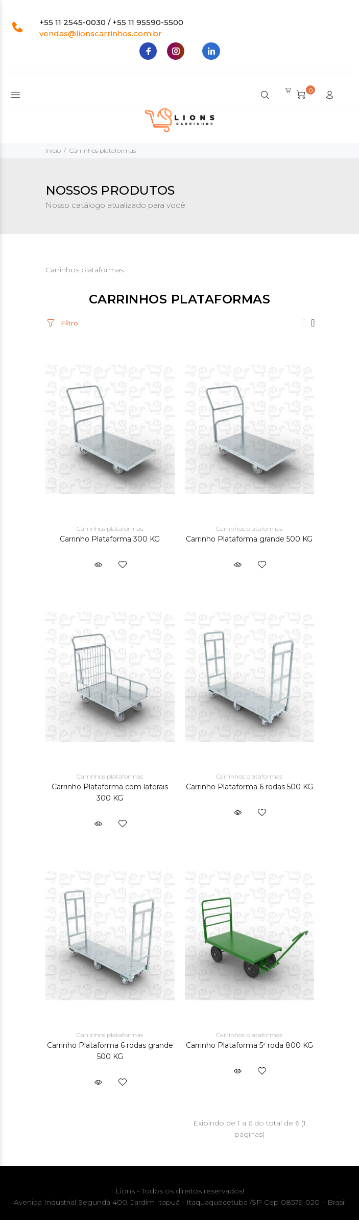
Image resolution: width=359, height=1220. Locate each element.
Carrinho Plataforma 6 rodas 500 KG (249, 786)
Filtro (68, 323)
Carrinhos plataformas (102, 150)
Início (53, 150)
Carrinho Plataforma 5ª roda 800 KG (249, 1045)
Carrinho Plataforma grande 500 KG (249, 539)
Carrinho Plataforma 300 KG (110, 539)
